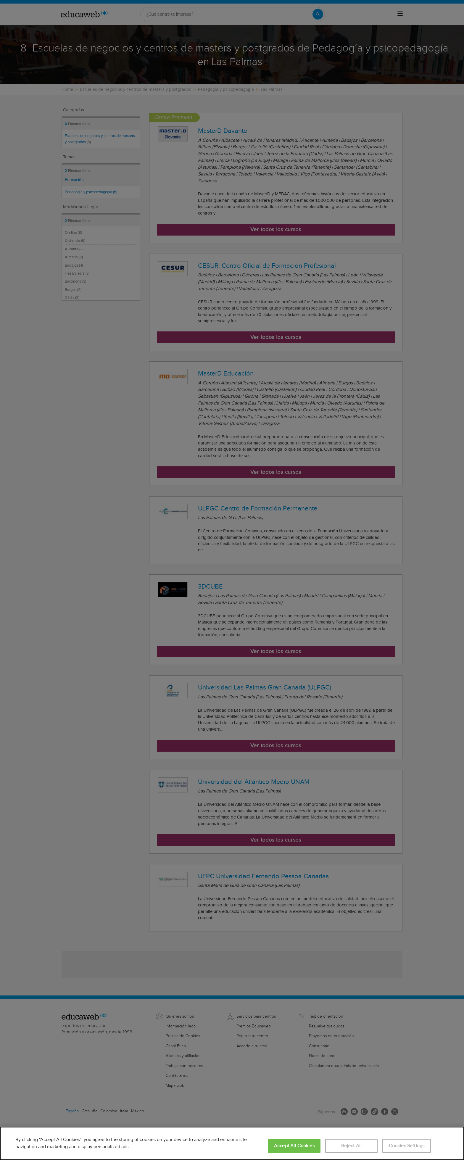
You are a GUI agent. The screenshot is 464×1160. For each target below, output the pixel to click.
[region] (232, 1143)
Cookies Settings (407, 1146)
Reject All (351, 1146)
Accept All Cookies (294, 1146)
